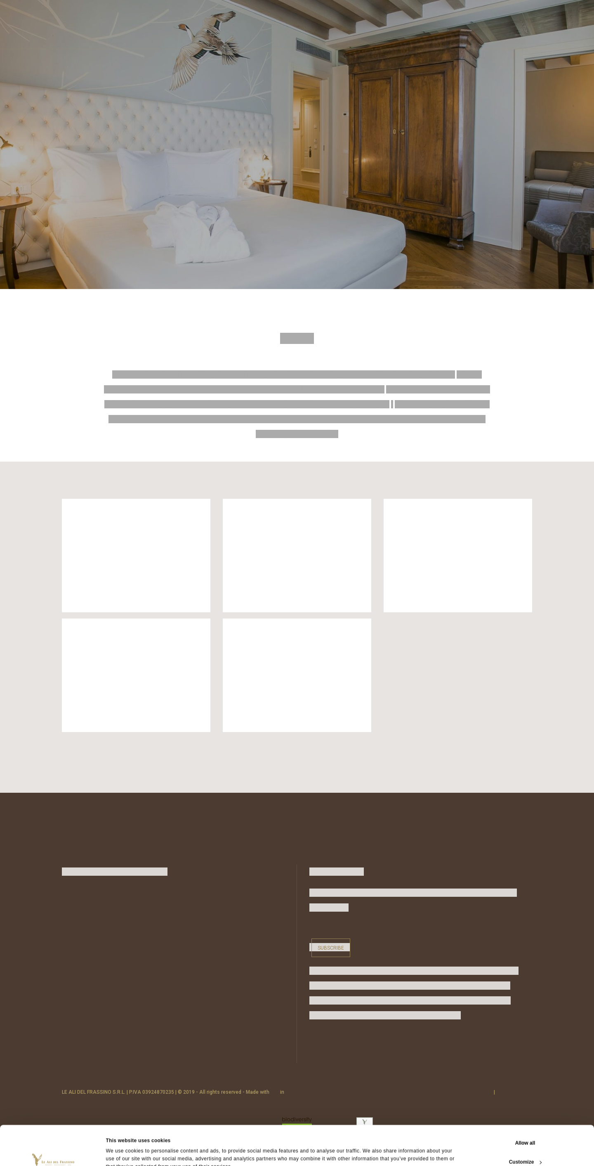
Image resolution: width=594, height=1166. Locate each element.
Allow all (525, 1109)
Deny (525, 1147)
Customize (525, 1128)
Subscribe (331, 948)
